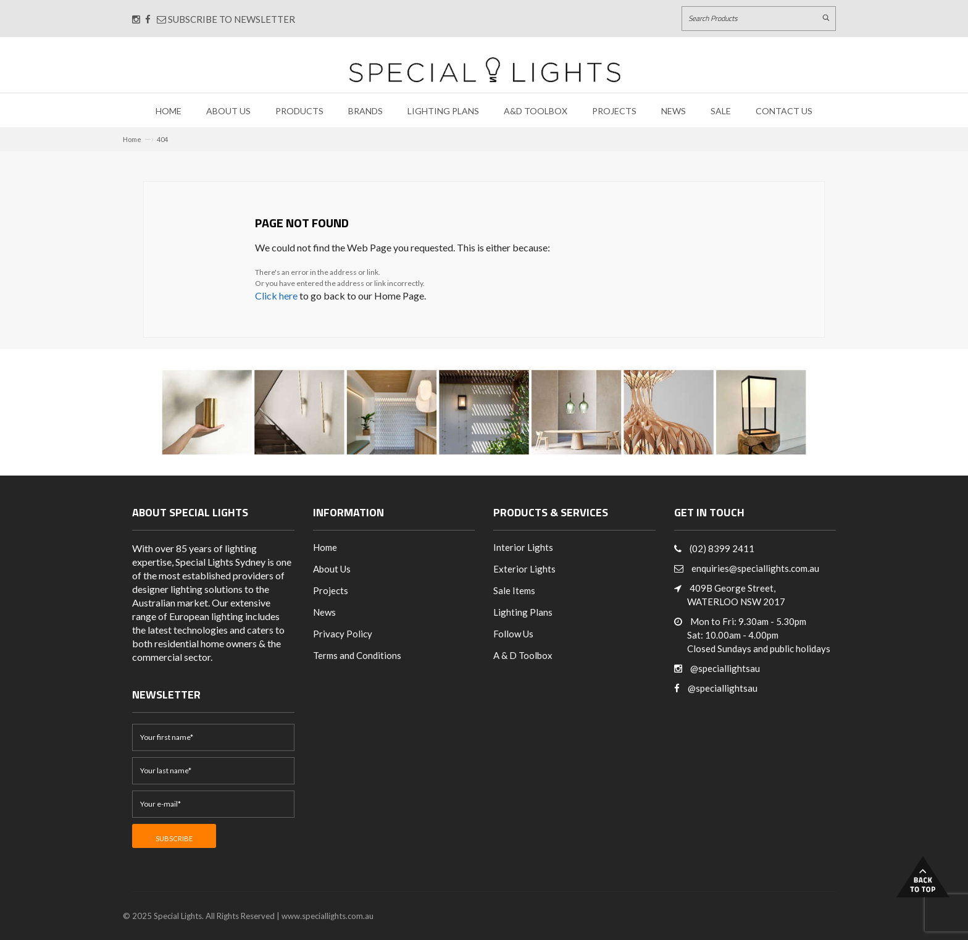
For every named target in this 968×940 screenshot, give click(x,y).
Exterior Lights (524, 568)
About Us (228, 111)
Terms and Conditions (357, 655)
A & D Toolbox (523, 655)
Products (299, 111)
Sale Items (514, 590)
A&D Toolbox (535, 111)
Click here (276, 295)
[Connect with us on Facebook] (148, 19)
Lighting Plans (443, 111)
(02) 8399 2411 (722, 548)
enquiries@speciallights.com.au (755, 568)
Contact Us (784, 111)
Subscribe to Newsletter (226, 19)
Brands (365, 111)
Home (169, 111)
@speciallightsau (725, 668)
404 (162, 139)
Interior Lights (523, 547)
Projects (614, 111)
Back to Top (922, 876)
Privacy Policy (342, 633)
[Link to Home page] (484, 69)
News (673, 111)
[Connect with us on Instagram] (136, 19)
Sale (721, 111)
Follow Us (513, 633)
